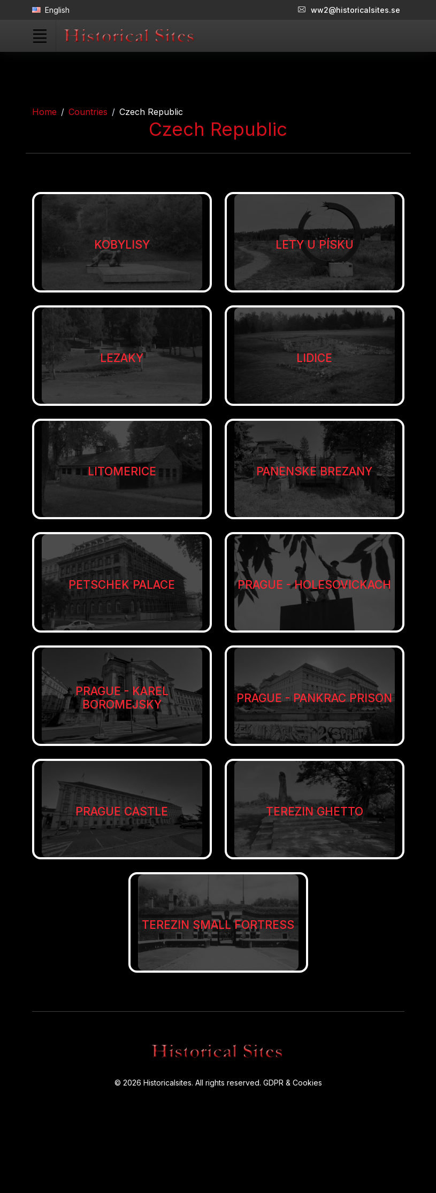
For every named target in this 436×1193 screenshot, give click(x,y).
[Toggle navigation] (40, 36)
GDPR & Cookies (292, 1082)
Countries (88, 111)
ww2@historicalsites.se (349, 10)
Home (44, 111)
